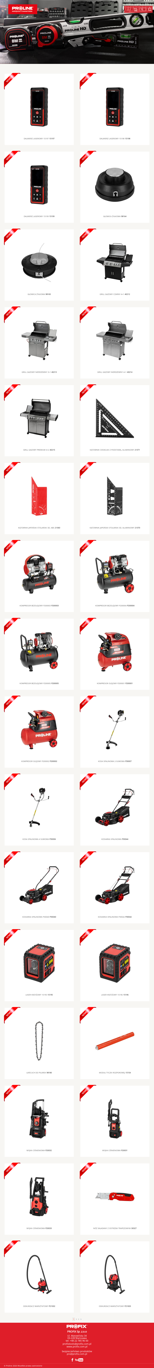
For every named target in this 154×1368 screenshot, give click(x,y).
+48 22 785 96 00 (78, 1340)
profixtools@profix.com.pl (77, 1343)
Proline (22, 9)
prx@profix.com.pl (77, 1353)
